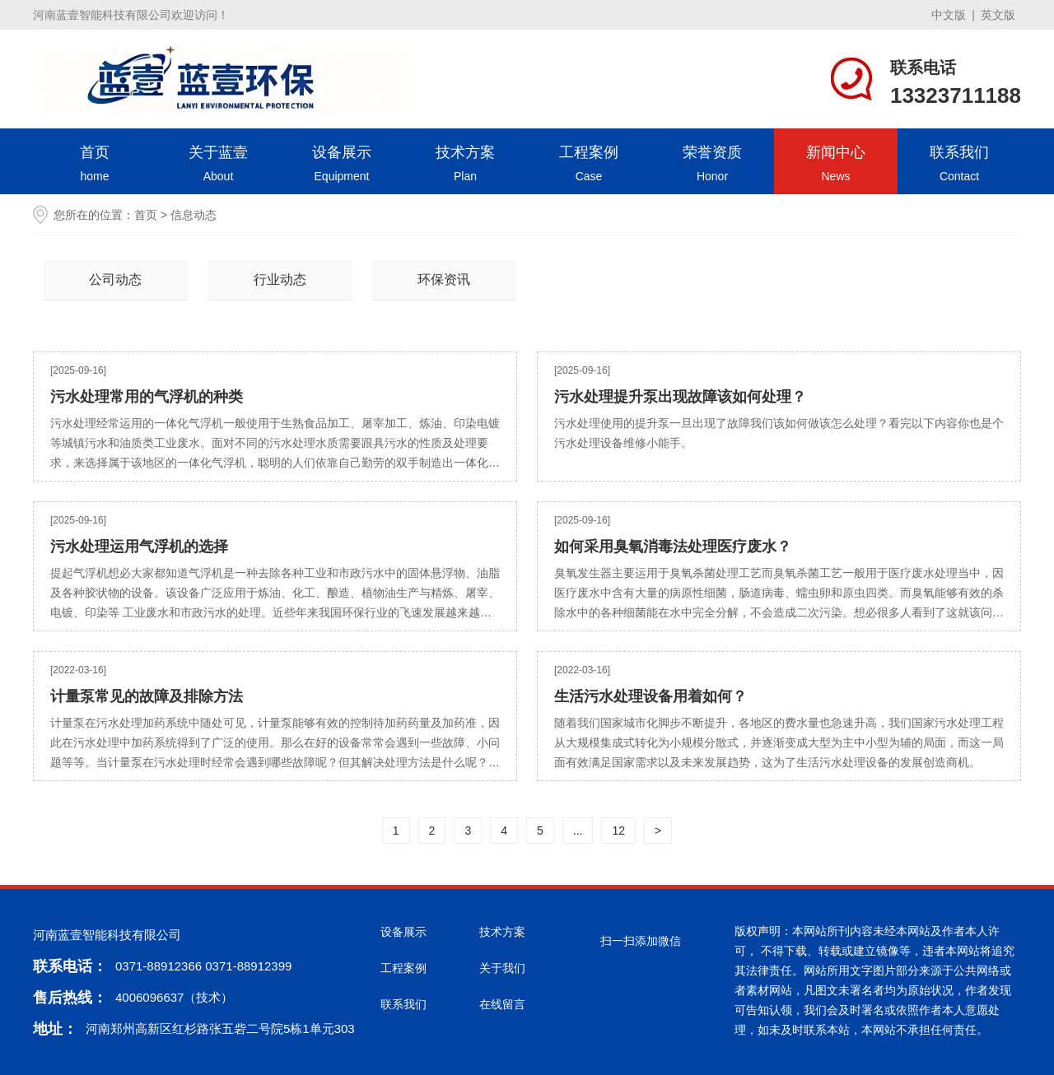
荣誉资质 (712, 165)
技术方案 (465, 165)
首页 (94, 165)
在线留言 (502, 1004)
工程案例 (589, 165)
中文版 (948, 14)
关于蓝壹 (218, 165)
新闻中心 (836, 165)
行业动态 (280, 279)
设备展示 (341, 165)
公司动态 (115, 279)
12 (618, 830)
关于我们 (502, 968)
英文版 (998, 14)
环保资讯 (443, 279)
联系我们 (959, 165)
